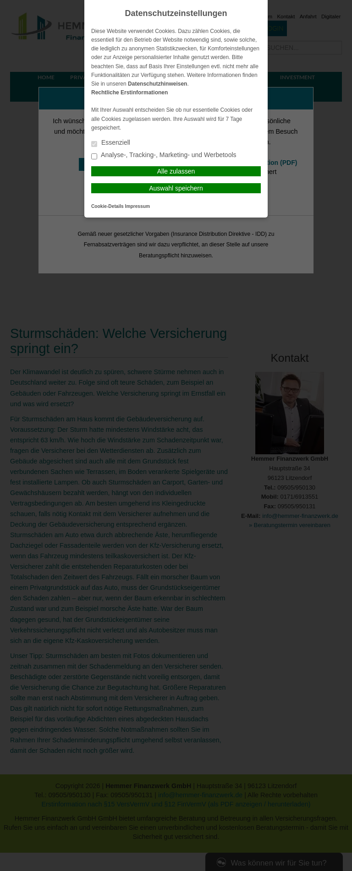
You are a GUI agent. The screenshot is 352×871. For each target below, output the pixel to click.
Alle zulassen (176, 171)
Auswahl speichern (176, 188)
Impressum (137, 206)
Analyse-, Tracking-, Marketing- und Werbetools (163, 155)
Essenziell (110, 143)
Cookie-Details (107, 206)
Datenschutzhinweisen (157, 84)
